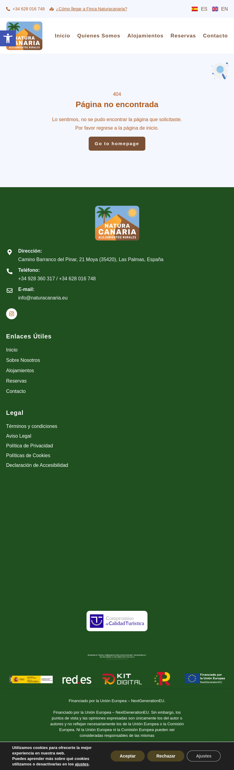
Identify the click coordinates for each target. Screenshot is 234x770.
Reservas (183, 36)
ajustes (82, 764)
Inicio (62, 36)
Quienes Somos (98, 36)
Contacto (215, 36)
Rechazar (165, 756)
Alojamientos (145, 36)
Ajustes (203, 756)
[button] (8, 38)
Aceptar (128, 756)
